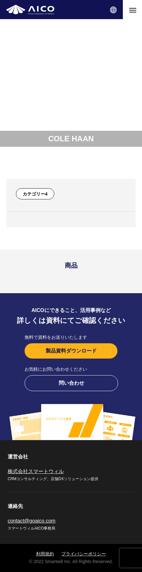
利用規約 (45, 553)
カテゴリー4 (35, 194)
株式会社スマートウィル (36, 471)
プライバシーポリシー (83, 553)
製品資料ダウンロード (71, 350)
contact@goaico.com (32, 521)
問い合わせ (71, 383)
